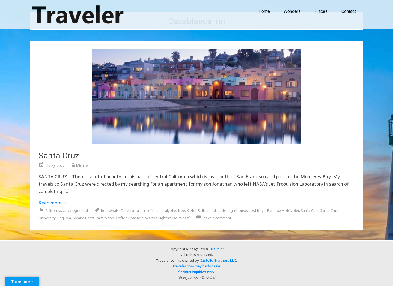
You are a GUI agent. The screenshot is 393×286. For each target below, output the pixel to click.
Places (321, 11)
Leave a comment (216, 218)
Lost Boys (257, 210)
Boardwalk (110, 210)
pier (296, 210)
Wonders (292, 11)
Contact (348, 11)
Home (264, 11)
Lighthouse (237, 210)
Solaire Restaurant (88, 218)
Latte (222, 210)
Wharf (184, 218)
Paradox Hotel (279, 210)
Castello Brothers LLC (218, 260)
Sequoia (64, 218)
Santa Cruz (58, 155)
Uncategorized (75, 210)
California (53, 210)
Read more (52, 203)
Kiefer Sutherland (201, 210)
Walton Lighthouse (161, 218)
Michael (82, 165)
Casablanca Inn (132, 210)
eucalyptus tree (172, 210)
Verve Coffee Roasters (124, 218)
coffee (152, 210)
